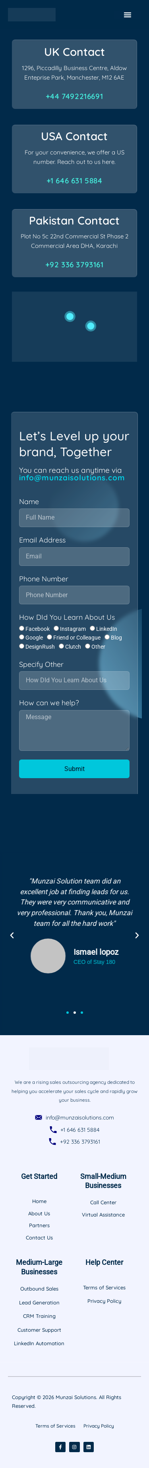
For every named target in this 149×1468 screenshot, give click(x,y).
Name (29, 501)
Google (34, 637)
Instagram (73, 629)
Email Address (42, 540)
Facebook (37, 629)
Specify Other (41, 664)
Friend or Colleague (77, 637)
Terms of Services (55, 1426)
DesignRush (40, 647)
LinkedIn (106, 629)
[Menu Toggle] (128, 15)
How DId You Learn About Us (67, 617)
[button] (12, 935)
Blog (116, 637)
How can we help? (49, 703)
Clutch (73, 647)
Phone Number (43, 579)
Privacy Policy (98, 1426)
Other (98, 647)
